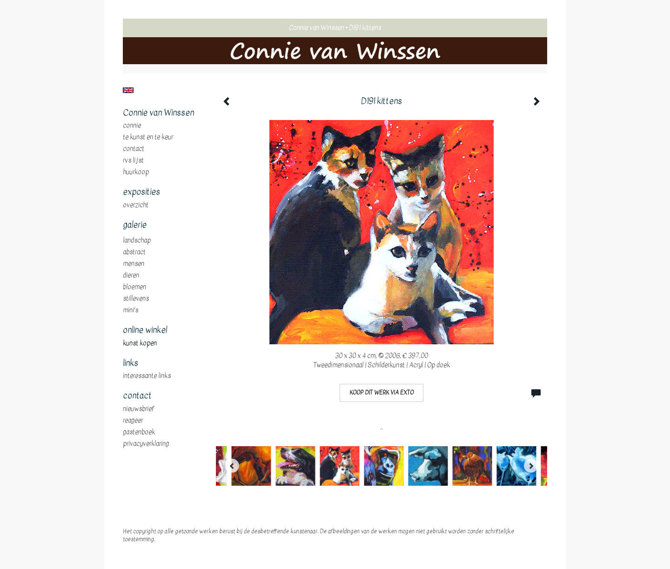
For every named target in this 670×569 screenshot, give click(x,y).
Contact (133, 149)
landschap (137, 240)
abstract (134, 252)
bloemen (134, 287)
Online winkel (145, 330)
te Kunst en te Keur (148, 137)
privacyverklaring (146, 444)
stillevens (136, 298)
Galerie (135, 225)
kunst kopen (140, 343)
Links (130, 363)
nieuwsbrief (138, 409)
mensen (133, 263)
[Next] (531, 466)
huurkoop (136, 172)
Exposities (141, 192)
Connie (132, 125)
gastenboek (139, 432)
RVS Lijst (133, 160)
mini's (130, 310)
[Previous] (232, 466)
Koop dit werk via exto (381, 392)
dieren (131, 275)
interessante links (147, 376)
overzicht (135, 205)
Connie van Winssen (316, 28)
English (128, 90)
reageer (133, 420)
